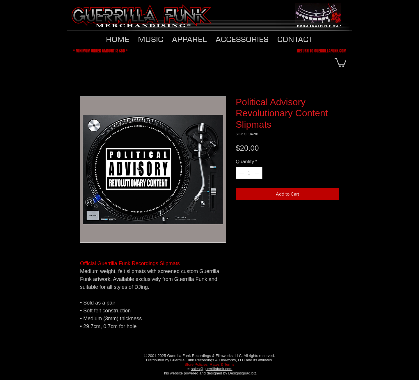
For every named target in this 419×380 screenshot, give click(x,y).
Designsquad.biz (242, 373)
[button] (189, 39)
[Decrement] (241, 173)
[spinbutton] (249, 173)
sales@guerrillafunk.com (211, 369)
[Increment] (257, 173)
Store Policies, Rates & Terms (209, 364)
